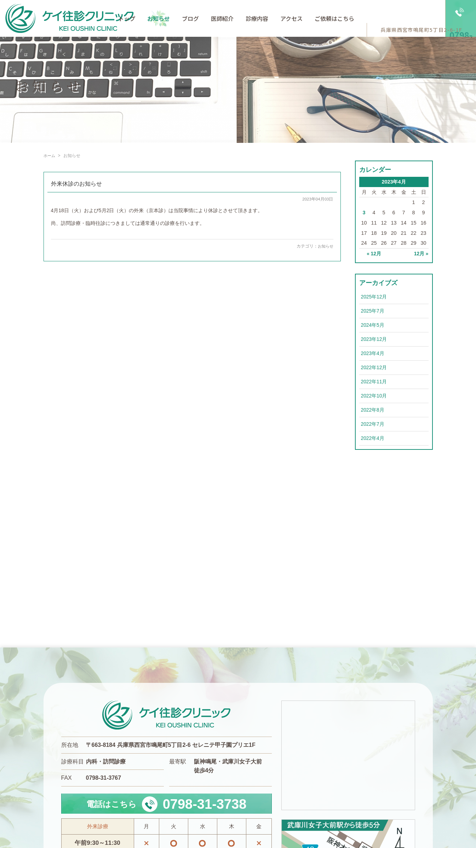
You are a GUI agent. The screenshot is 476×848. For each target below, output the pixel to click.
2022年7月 (373, 424)
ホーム (50, 155)
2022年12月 (374, 367)
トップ (126, 18)
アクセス (291, 18)
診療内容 (257, 18)
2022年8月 (373, 410)
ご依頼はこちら (334, 18)
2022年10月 (374, 396)
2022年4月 (373, 438)
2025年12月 (374, 296)
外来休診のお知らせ (76, 184)
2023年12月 (374, 339)
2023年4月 (373, 353)
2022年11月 (374, 381)
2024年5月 (373, 324)
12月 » (420, 253)
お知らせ (158, 18)
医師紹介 (222, 18)
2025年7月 (373, 310)
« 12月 (373, 253)
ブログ (190, 18)
